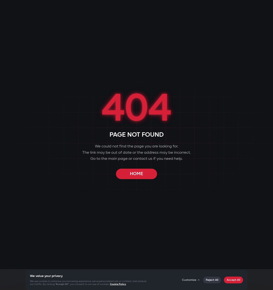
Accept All (233, 280)
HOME (136, 174)
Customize (191, 280)
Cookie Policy (118, 284)
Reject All (212, 280)
